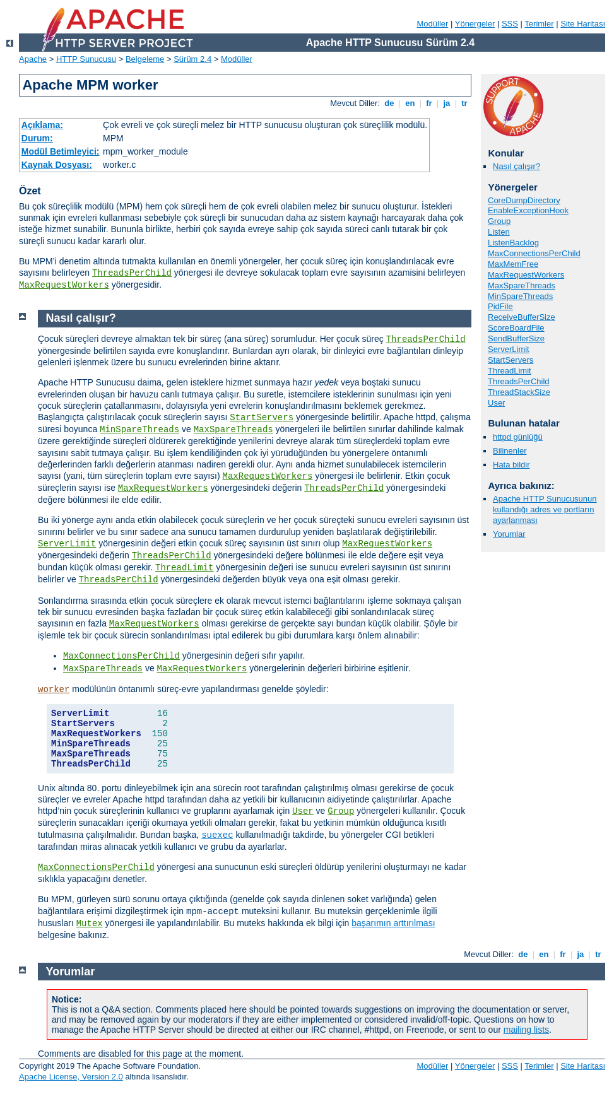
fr (429, 103)
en (410, 103)
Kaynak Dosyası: (56, 165)
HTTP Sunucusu (86, 59)
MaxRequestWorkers (64, 285)
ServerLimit (508, 349)
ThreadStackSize (519, 392)
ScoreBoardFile (516, 327)
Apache (33, 59)
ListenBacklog (513, 242)
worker (53, 690)
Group (499, 221)
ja (446, 103)
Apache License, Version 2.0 (71, 1076)
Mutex (89, 924)
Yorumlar (509, 534)
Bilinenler (509, 450)
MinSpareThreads (520, 296)
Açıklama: (42, 125)
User (496, 403)
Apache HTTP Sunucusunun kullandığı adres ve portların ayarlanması (545, 509)
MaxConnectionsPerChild (534, 253)
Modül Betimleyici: (60, 151)
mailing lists (526, 1030)
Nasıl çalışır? (516, 166)
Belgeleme (145, 59)
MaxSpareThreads (521, 285)
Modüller (433, 23)
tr (464, 103)
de (389, 103)
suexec (217, 835)
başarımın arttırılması (393, 923)
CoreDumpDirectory (524, 200)
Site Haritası (582, 23)
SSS (510, 23)
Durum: (37, 138)
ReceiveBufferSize (521, 317)
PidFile (500, 306)
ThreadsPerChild (132, 273)
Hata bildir (511, 464)
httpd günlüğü (518, 437)
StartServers (510, 360)
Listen (499, 232)
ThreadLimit (509, 370)
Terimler (538, 23)
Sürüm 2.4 (192, 59)
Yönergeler (475, 23)
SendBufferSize (516, 338)
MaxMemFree (513, 264)
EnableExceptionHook (528, 210)
